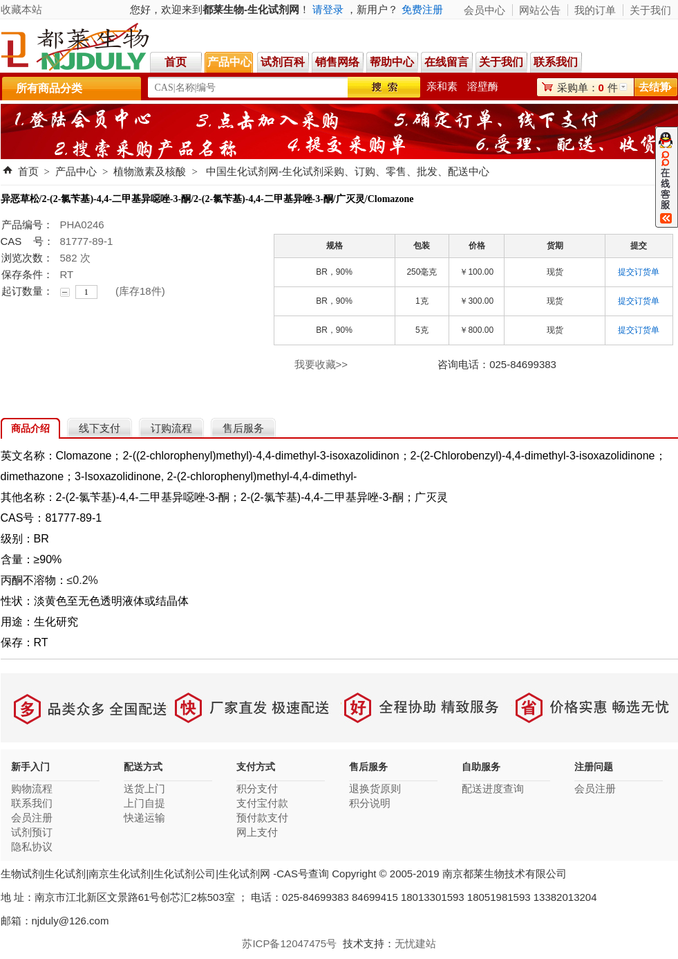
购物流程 (32, 788)
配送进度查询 (493, 788)
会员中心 (484, 10)
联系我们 (558, 62)
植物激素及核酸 (149, 171)
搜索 (384, 87)
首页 (175, 62)
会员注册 (32, 817)
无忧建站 (415, 943)
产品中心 (229, 62)
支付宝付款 (262, 803)
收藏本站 (21, 9)
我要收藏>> (321, 364)
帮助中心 (392, 62)
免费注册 (422, 9)
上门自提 (144, 803)
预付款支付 (262, 817)
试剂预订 (32, 832)
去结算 (654, 87)
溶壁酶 (482, 86)
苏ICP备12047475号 (289, 943)
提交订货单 (638, 272)
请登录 (327, 9)
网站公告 (540, 10)
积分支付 (257, 788)
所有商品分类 (49, 88)
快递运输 (144, 817)
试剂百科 (283, 62)
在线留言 (446, 62)
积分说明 (369, 803)
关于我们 (501, 62)
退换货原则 (375, 788)
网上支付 (257, 832)
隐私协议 (32, 846)
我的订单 (595, 10)
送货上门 (144, 788)
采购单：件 (587, 87)
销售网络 (337, 62)
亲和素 (442, 86)
